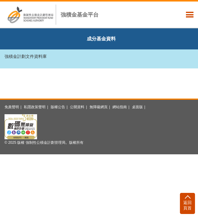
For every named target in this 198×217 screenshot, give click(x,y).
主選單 (189, 14)
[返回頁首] (187, 203)
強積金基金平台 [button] (80, 15)
